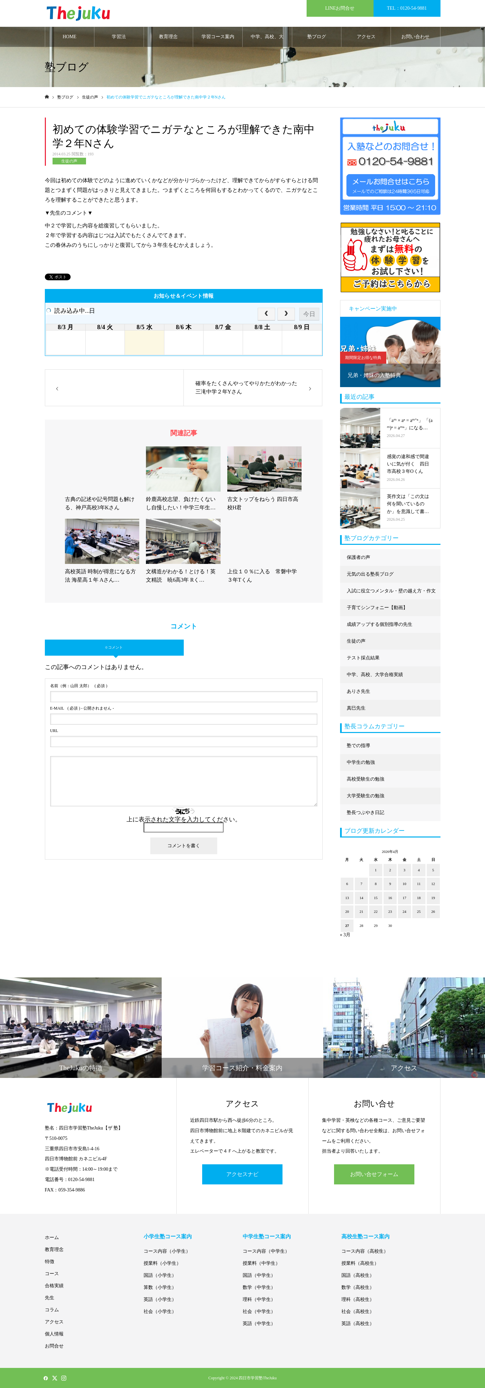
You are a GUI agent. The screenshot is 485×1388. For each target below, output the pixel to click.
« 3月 (345, 934)
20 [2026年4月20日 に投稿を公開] (347, 911)
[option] (390, 352)
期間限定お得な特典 (363, 357)
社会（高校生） (357, 1311)
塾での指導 (358, 745)
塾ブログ (316, 36)
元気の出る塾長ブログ (370, 574)
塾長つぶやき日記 (365, 812)
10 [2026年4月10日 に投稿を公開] (404, 884)
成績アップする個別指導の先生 (379, 624)
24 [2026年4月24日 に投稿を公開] (404, 911)
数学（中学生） (259, 1287)
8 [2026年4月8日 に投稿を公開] (376, 884)
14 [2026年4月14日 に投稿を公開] (361, 898)
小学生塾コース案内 (168, 1236)
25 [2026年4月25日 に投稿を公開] (419, 911)
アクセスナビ (242, 1174)
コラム (52, 1309)
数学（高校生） (357, 1287)
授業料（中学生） (261, 1263)
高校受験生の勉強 (365, 779)
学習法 (119, 36)
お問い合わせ (415, 36)
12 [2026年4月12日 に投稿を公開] (433, 884)
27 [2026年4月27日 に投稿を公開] (347, 926)
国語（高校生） (357, 1275)
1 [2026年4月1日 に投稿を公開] (376, 870)
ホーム (52, 1237)
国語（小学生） (160, 1275)
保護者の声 (358, 557)
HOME (69, 36)
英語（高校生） (357, 1323)
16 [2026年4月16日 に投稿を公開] (390, 898)
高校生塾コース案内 (365, 1236)
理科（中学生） (259, 1299)
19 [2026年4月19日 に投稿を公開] (433, 898)
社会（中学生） (259, 1311)
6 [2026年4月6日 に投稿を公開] (347, 884)
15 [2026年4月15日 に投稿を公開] (376, 898)
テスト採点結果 (363, 657)
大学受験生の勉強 (365, 795)
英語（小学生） (160, 1299)
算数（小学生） (160, 1287)
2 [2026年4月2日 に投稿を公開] (390, 870)
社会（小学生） (160, 1311)
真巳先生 (356, 708)
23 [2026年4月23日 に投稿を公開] (390, 911)
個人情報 (54, 1333)
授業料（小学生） (162, 1263)
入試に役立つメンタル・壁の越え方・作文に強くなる (391, 593)
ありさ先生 (358, 691)
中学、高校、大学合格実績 (267, 40)
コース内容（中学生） (266, 1251)
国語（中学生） (259, 1275)
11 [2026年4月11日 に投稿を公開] (419, 884)
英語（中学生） (259, 1323)
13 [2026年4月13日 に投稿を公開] (347, 898)
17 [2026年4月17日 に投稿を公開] (404, 898)
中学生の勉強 (361, 762)
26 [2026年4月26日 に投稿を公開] (433, 911)
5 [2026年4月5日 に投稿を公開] (433, 870)
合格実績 (54, 1285)
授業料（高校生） (360, 1263)
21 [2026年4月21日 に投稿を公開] (361, 911)
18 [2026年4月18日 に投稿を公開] (419, 898)
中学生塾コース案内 (267, 1236)
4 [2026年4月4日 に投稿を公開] (419, 870)
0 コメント (114, 647)
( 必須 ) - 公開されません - (82, 708)
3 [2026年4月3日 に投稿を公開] (405, 870)
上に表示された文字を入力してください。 (184, 819)
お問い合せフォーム (374, 1174)
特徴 (49, 1261)
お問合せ (54, 1345)
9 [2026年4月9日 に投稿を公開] (390, 884)
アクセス (366, 36)
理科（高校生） (357, 1299)
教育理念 (168, 36)
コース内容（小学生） (167, 1251)
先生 (49, 1297)
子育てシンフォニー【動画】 (377, 607)
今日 (309, 314)
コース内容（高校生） (364, 1251)
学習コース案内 (217, 36)
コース (52, 1273)
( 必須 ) (78, 686)
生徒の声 (69, 161)
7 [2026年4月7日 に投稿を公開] (361, 884)
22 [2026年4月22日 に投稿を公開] (376, 911)
